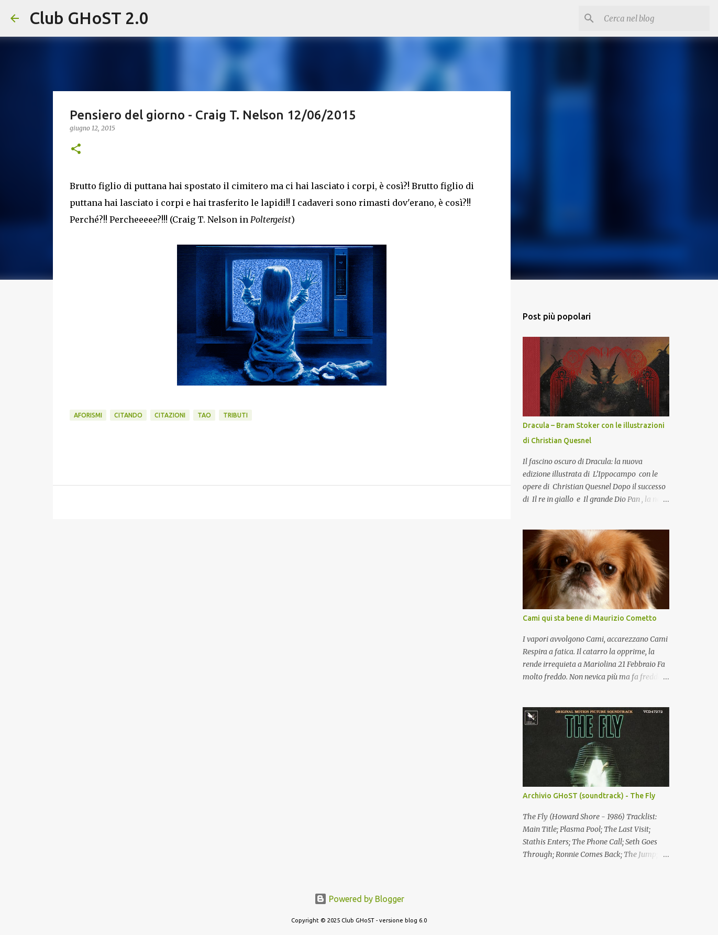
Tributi (235, 415)
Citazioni (169, 415)
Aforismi (88, 415)
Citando (128, 415)
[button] (76, 149)
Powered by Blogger (359, 899)
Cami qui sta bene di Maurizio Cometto (590, 618)
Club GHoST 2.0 (89, 17)
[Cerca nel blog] (655, 18)
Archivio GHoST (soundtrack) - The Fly (589, 795)
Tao (204, 415)
